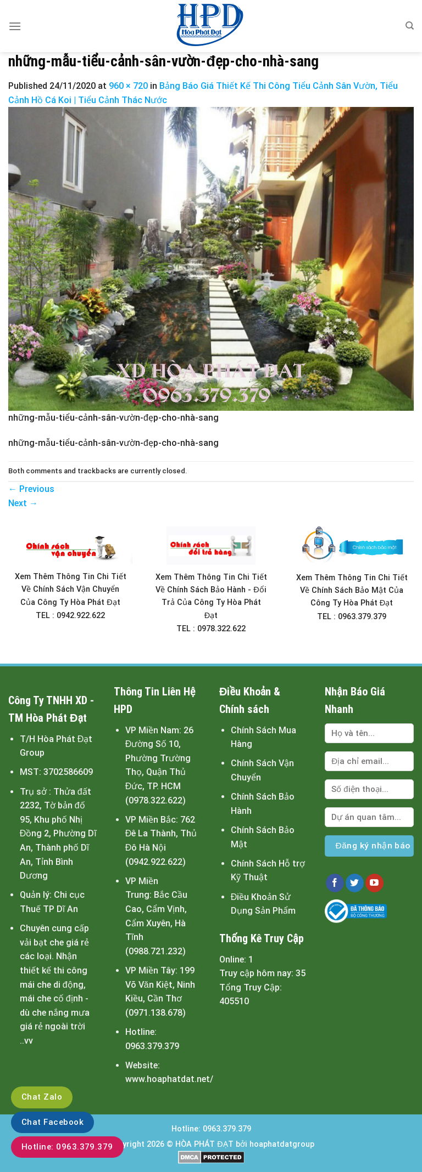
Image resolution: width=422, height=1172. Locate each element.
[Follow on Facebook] (335, 883)
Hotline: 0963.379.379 (67, 1147)
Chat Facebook (52, 1122)
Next (23, 503)
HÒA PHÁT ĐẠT (204, 1144)
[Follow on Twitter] (355, 883)
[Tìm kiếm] (410, 25)
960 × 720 (128, 86)
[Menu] (14, 26)
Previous (31, 489)
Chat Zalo (41, 1097)
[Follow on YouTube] (374, 883)
